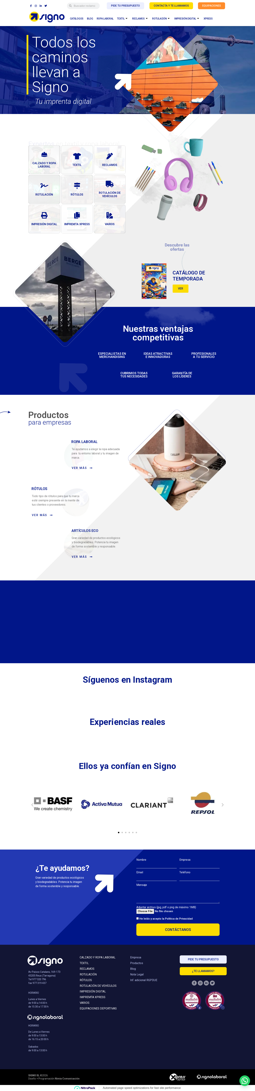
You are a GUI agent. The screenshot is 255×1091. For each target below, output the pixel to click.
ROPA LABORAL (105, 18)
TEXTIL (122, 18)
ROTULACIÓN (161, 18)
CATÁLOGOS (76, 18)
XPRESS (208, 18)
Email (139, 872)
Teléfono (184, 872)
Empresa (184, 859)
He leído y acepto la (166, 918)
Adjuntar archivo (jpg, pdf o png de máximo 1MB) (166, 907)
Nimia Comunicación (67, 1078)
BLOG (90, 18)
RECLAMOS (140, 18)
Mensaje (141, 884)
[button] (32, 804)
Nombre (141, 859)
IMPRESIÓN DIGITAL (186, 18)
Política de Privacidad (179, 918)
